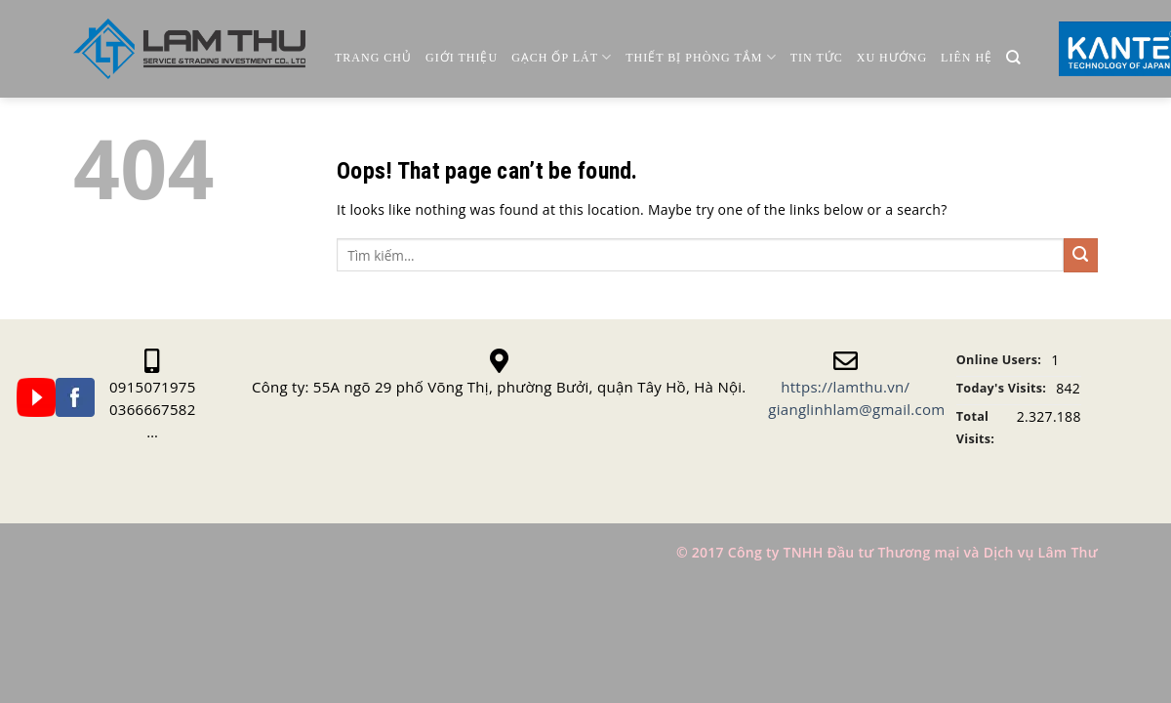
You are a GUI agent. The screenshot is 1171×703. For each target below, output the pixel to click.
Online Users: (998, 360)
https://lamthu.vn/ (845, 386)
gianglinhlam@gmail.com (856, 409)
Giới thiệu (461, 57)
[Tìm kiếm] (1013, 58)
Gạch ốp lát (561, 57)
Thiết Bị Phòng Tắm (701, 57)
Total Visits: (975, 427)
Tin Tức (816, 57)
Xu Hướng (892, 57)
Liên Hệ (966, 57)
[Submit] (1081, 255)
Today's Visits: (1001, 388)
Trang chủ (373, 57)
